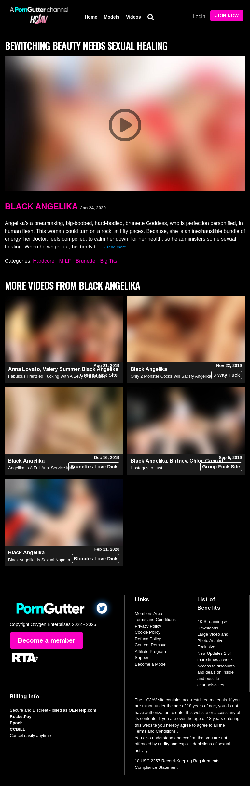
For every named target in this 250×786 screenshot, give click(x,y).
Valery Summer (61, 369)
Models (111, 16)
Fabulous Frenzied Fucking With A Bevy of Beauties (56, 376)
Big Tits (108, 261)
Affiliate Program (150, 651)
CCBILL (17, 729)
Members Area (148, 613)
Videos (133, 16)
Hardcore (43, 261)
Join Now (227, 16)
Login (199, 16)
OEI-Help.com (82, 710)
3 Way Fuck (226, 375)
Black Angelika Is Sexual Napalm (39, 559)
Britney (178, 461)
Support (142, 657)
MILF (65, 261)
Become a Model (151, 664)
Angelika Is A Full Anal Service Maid (42, 467)
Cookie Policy (147, 632)
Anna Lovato (24, 369)
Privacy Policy (148, 626)
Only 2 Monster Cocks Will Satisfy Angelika (171, 376)
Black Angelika (41, 206)
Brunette (85, 261)
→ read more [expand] (114, 247)
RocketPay (20, 716)
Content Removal (151, 644)
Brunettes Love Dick (94, 466)
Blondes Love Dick (96, 558)
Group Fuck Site (99, 375)
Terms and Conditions (155, 619)
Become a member (46, 640)
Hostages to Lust (146, 467)
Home (91, 16)
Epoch (16, 722)
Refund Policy (148, 638)
